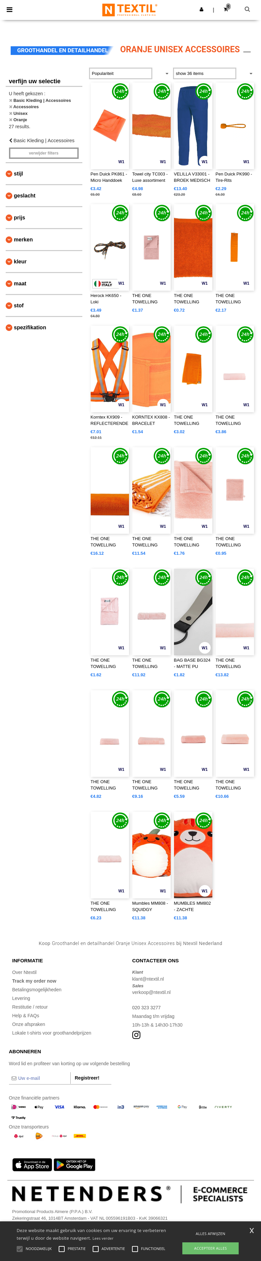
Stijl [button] (18, 173)
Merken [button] (23, 239)
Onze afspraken (28, 1024)
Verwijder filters (44, 153)
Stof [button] (19, 305)
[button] (201, 9)
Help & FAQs (25, 1015)
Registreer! (87, 1078)
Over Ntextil (24, 972)
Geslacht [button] (25, 195)
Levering (21, 998)
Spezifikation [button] (30, 327)
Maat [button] (20, 283)
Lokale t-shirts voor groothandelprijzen (51, 1033)
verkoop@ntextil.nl (151, 992)
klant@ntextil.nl (148, 979)
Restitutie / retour (30, 1007)
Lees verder (102, 1238)
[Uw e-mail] (40, 1078)
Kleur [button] (20, 261)
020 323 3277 (146, 1007)
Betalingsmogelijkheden (37, 989)
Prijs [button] (19, 217)
